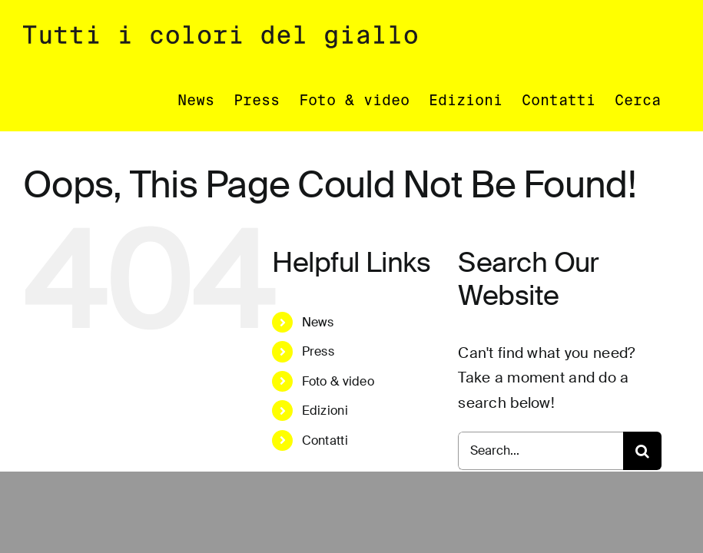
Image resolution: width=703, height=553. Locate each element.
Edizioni (325, 411)
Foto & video (338, 382)
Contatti (325, 441)
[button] (638, 100)
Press (318, 352)
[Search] (642, 451)
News (318, 323)
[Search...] (540, 451)
